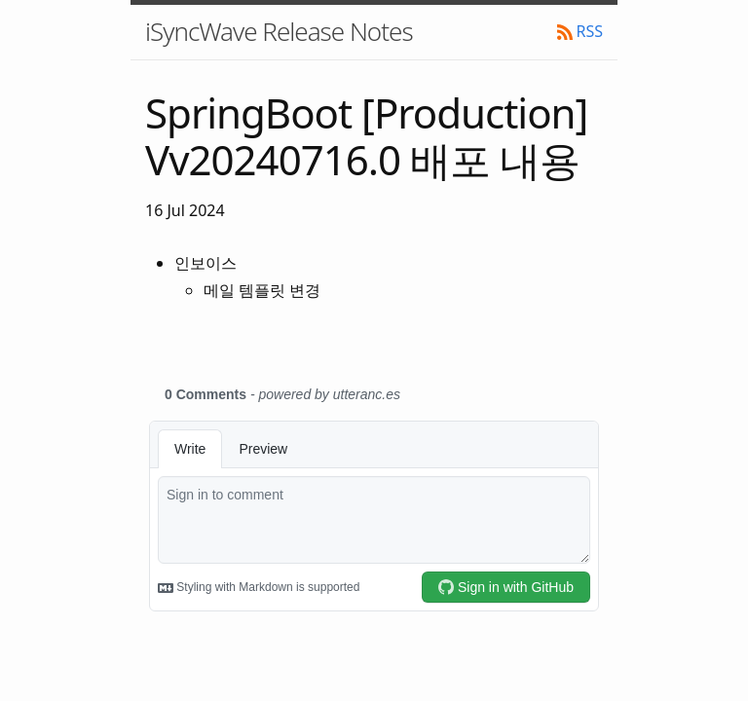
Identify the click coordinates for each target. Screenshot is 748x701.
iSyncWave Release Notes (279, 31)
